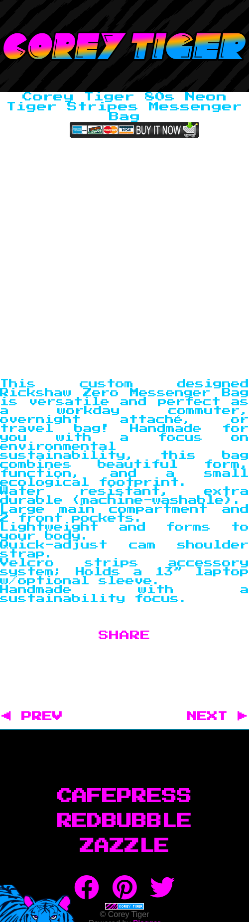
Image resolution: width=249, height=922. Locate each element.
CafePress (124, 796)
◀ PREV (37, 717)
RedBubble (124, 821)
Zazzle (124, 846)
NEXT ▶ (217, 717)
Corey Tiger (124, 46)
